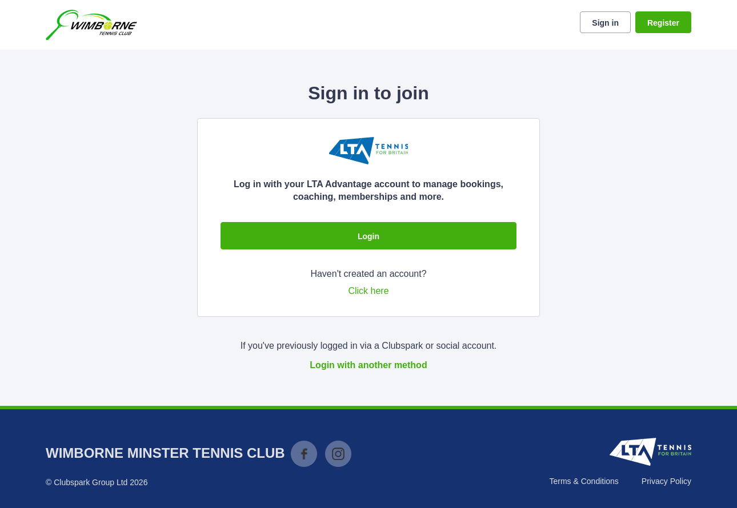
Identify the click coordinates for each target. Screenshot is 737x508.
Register (663, 22)
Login (368, 236)
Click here (368, 291)
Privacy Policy (666, 481)
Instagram (338, 454)
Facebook (304, 454)
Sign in (605, 22)
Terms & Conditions (583, 481)
